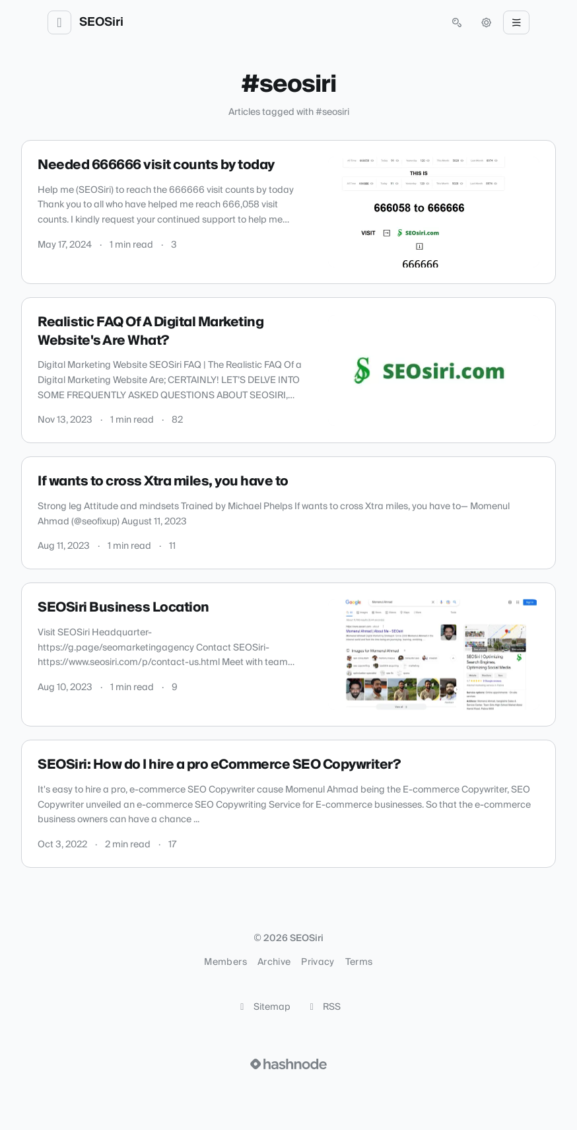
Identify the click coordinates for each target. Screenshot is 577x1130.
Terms (359, 962)
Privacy (317, 962)
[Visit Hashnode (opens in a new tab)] (288, 1064)
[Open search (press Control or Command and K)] (457, 22)
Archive (273, 962)
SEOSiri (101, 22)
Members (225, 962)
